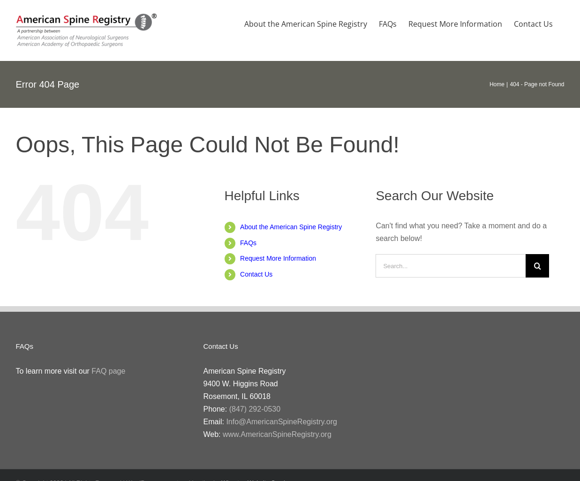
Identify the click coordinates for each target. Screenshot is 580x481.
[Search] (537, 266)
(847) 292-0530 (254, 409)
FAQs (248, 243)
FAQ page (108, 371)
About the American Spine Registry (291, 227)
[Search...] (451, 266)
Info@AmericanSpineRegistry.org (281, 422)
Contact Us (256, 274)
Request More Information (278, 258)
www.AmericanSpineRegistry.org (277, 434)
